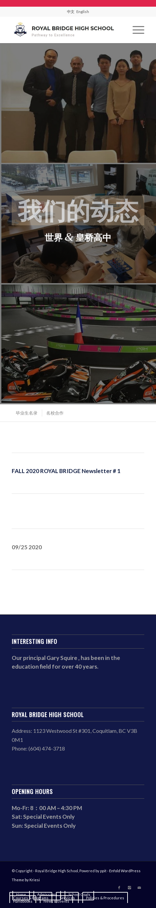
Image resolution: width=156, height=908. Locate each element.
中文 (70, 11)
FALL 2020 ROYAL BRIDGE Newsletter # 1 (66, 470)
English (82, 11)
